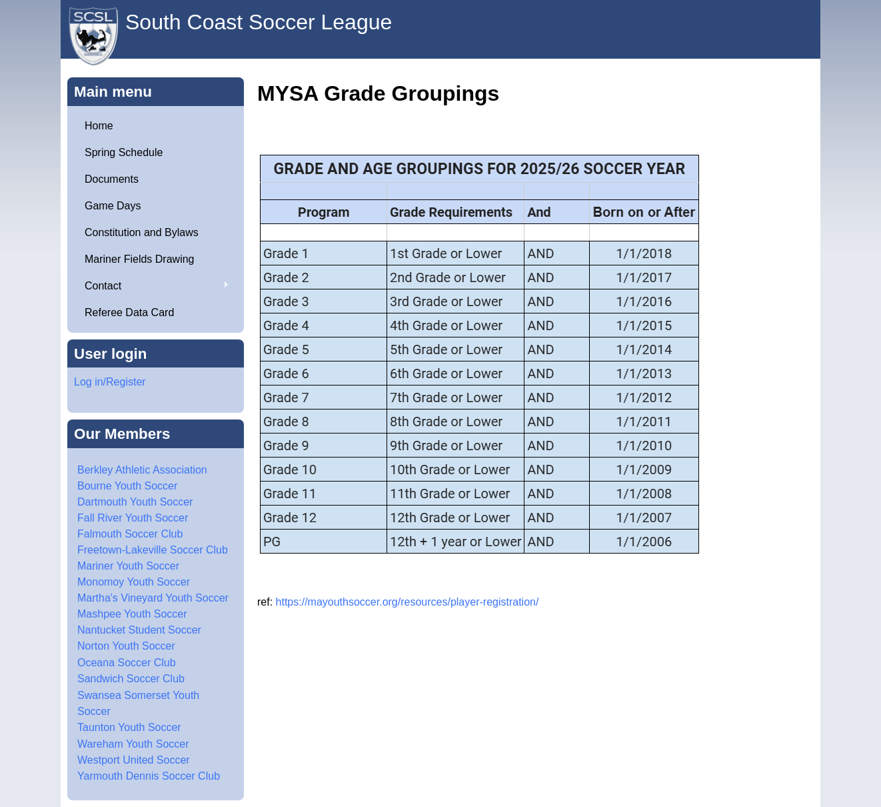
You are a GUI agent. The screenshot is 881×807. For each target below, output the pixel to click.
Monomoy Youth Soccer (133, 582)
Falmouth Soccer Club (130, 534)
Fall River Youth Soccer (132, 518)
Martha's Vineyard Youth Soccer (153, 598)
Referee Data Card (129, 312)
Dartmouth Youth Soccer (135, 502)
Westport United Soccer (133, 760)
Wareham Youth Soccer (133, 744)
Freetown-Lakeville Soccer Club (152, 550)
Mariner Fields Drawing (140, 259)
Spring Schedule (124, 152)
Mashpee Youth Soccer (132, 614)
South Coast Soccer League (258, 22)
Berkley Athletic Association (142, 470)
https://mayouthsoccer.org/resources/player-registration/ (407, 602)
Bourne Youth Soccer (127, 486)
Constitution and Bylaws (142, 232)
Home (99, 125)
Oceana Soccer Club (126, 662)
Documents (112, 179)
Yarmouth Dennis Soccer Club (148, 776)
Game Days (113, 205)
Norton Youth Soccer (126, 646)
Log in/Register (110, 381)
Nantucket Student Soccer (139, 630)
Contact (151, 286)
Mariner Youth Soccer (128, 566)
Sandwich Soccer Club (131, 678)
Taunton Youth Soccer (129, 727)
